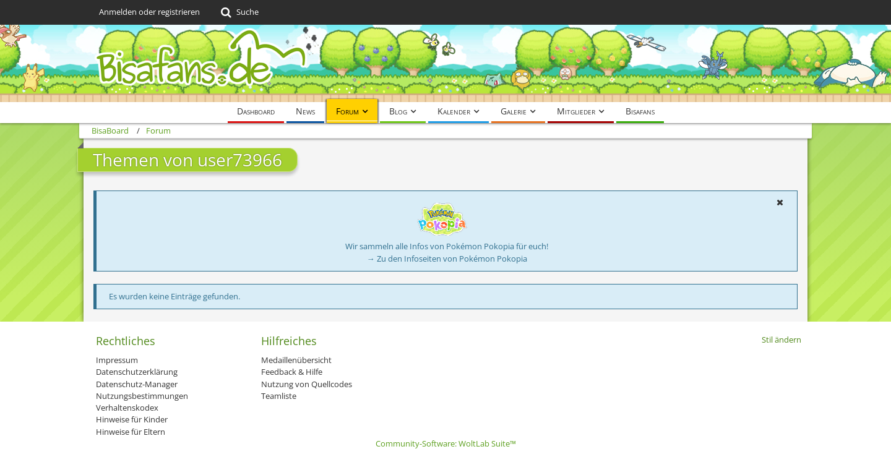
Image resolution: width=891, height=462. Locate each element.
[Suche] (238, 12)
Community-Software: (446, 443)
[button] (780, 202)
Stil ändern (781, 339)
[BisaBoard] (445, 63)
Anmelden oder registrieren (149, 11)
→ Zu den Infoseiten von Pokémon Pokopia (447, 258)
